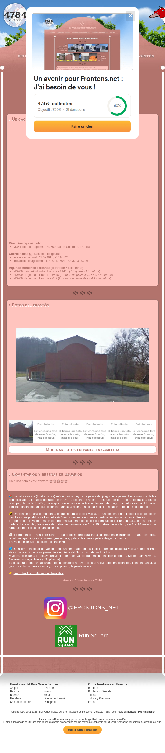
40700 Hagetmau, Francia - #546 (36, 275)
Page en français (127, 712)
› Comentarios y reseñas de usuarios (45, 474)
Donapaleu (50, 702)
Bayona (15, 691)
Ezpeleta (49, 688)
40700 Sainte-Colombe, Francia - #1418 (41, 271)
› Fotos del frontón (29, 304)
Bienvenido (44, 712)
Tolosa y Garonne (99, 698)
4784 (15, 14)
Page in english (146, 712)
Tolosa (92, 695)
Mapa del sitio (59, 712)
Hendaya (15, 698)
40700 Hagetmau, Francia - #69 (35, 278)
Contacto (98, 712)
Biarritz (14, 695)
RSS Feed (110, 712)
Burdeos (93, 688)
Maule (47, 695)
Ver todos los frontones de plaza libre (39, 573)
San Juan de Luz (20, 702)
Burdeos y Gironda (99, 691)
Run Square (82, 635)
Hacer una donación (82, 730)
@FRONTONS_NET (82, 607)
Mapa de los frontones (80, 712)
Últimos (26, 56)
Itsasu (47, 691)
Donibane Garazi (54, 698)
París (91, 702)
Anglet (14, 688)
